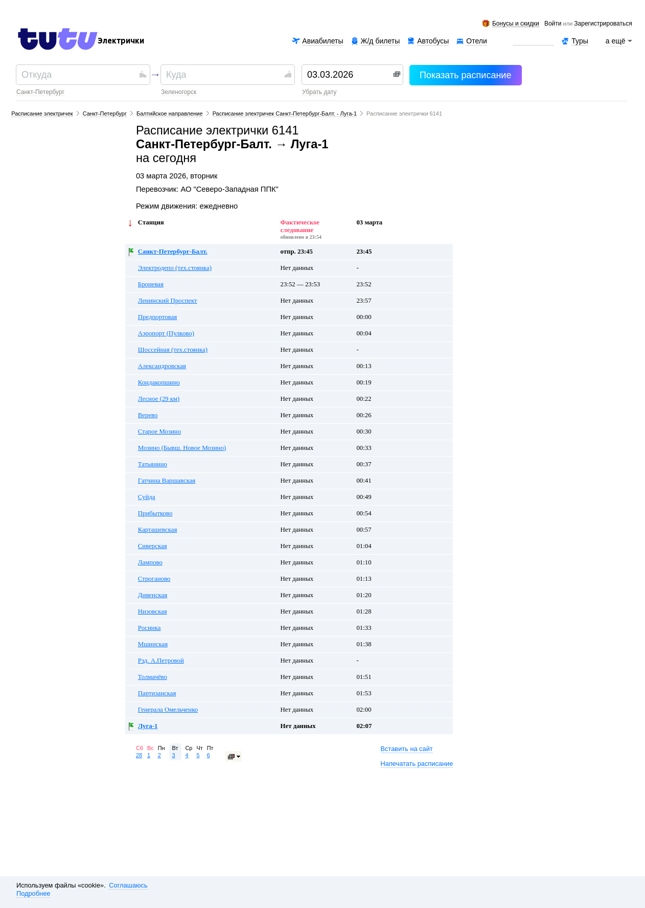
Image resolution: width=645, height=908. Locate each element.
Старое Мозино (159, 431)
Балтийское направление (169, 113)
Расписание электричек (42, 113)
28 (139, 755)
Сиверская (152, 546)
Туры (579, 41)
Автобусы (433, 41)
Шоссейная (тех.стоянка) (173, 349)
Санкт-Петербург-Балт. (173, 251)
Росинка (149, 627)
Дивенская (152, 595)
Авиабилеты (322, 41)
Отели (476, 41)
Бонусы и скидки (515, 23)
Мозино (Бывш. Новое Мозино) (182, 447)
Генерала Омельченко (168, 709)
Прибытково (155, 513)
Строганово (154, 578)
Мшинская (153, 644)
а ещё (616, 41)
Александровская (162, 366)
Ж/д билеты (380, 41)
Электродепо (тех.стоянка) (175, 267)
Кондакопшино (159, 382)
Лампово (150, 562)
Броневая (151, 284)
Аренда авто (533, 41)
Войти (553, 24)
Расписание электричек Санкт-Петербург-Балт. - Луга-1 (285, 113)
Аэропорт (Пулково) (166, 333)
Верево (148, 415)
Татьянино (152, 464)
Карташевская (157, 529)
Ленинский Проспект (167, 300)
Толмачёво (152, 676)
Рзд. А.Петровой (161, 660)
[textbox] (78, 75)
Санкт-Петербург (40, 92)
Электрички (121, 41)
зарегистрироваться (603, 24)
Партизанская (157, 693)
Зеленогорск (178, 92)
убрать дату (319, 92)
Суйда (146, 497)
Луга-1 (147, 726)
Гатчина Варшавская (166, 480)
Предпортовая (157, 317)
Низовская (152, 611)
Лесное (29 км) (158, 398)
